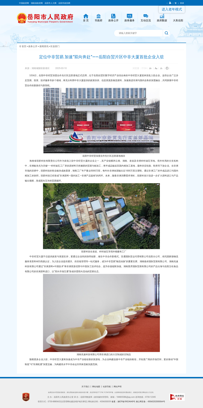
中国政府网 (24, 3)
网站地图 (96, 386)
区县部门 (54, 46)
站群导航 (107, 386)
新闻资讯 (43, 46)
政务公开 (32, 46)
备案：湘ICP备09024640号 (124, 401)
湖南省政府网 (37, 3)
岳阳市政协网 (64, 3)
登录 (182, 3)
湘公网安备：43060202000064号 (150, 401)
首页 (24, 46)
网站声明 (118, 386)
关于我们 (85, 386)
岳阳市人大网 (51, 3)
